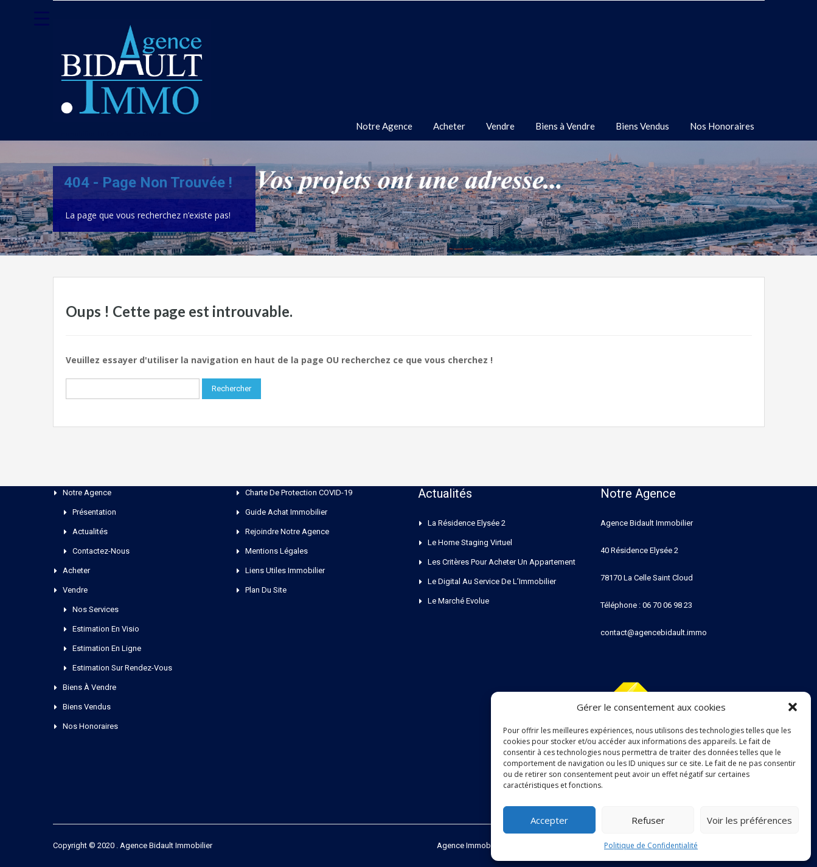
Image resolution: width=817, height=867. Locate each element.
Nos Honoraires (722, 125)
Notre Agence (384, 125)
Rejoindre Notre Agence (287, 531)
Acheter (449, 125)
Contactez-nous (101, 550)
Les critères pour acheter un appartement (501, 561)
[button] (793, 707)
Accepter (549, 820)
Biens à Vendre (565, 125)
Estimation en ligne (106, 648)
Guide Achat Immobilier (286, 512)
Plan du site (266, 589)
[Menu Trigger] (42, 18)
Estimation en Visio (105, 628)
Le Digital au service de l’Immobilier (492, 581)
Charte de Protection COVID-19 (298, 492)
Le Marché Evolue (458, 600)
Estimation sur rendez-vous (122, 667)
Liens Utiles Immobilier (285, 570)
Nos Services (95, 609)
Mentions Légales (276, 550)
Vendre (500, 125)
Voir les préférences (749, 820)
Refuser (648, 820)
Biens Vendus (642, 125)
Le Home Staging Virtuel (470, 542)
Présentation (94, 512)
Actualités (90, 531)
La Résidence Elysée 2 (467, 523)
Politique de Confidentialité (651, 845)
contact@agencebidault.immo (653, 632)
